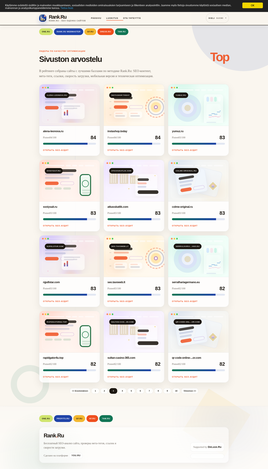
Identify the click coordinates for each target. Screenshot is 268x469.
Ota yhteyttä (132, 18)
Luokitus (112, 18)
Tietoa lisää (80, 8)
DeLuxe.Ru (214, 446)
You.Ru (76, 455)
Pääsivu (96, 18)
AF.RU (92, 419)
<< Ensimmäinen (80, 391)
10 (176, 391)
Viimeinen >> (190, 391)
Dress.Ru (105, 32)
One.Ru (46, 32)
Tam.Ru (122, 32)
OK (252, 5)
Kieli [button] (216, 18)
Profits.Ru (63, 419)
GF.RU (90, 32)
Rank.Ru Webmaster (69, 32)
